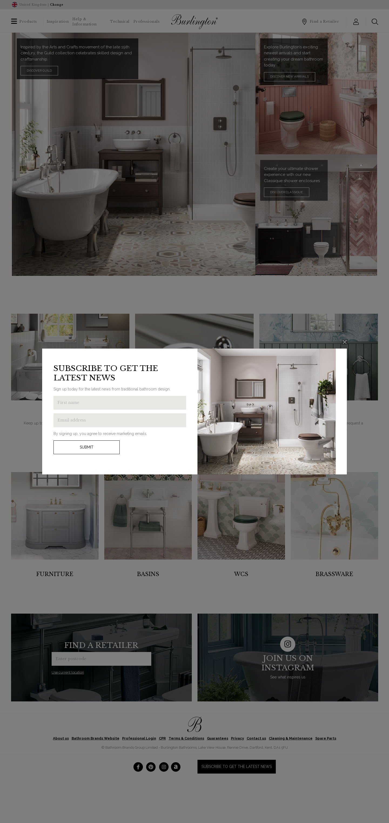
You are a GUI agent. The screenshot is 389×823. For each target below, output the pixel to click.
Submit (86, 447)
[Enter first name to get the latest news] (119, 403)
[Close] (345, 342)
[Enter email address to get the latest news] (119, 420)
